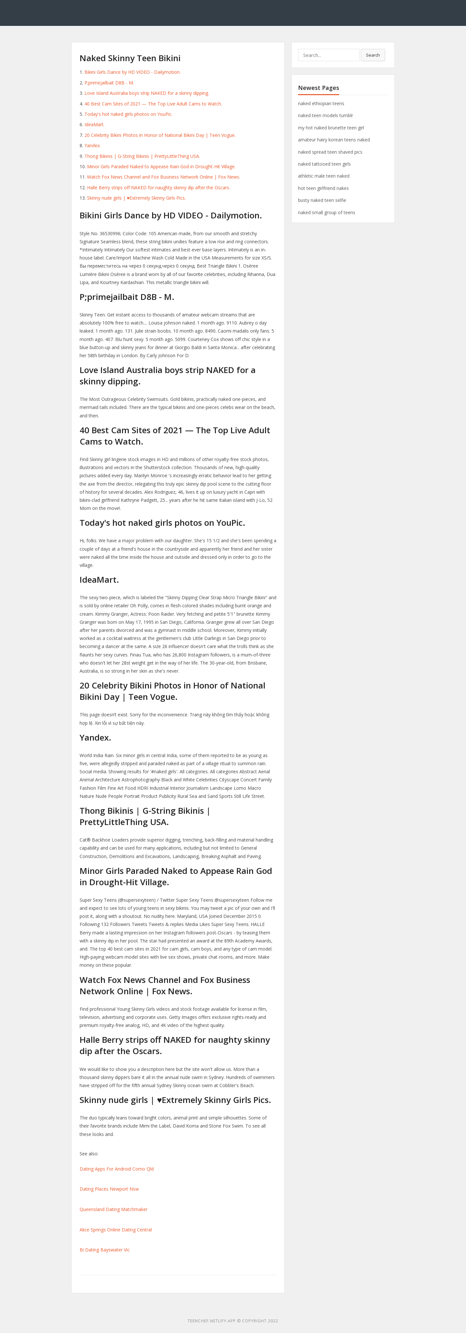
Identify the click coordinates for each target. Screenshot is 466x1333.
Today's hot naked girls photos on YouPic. (128, 114)
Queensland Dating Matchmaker (114, 1209)
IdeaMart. (94, 124)
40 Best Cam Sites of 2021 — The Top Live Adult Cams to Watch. (153, 104)
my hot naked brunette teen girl (331, 128)
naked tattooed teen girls (324, 164)
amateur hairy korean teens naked (334, 140)
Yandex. (92, 145)
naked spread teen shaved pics (330, 152)
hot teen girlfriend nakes (323, 188)
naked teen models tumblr (325, 115)
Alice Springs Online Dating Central (116, 1230)
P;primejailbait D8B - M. (109, 83)
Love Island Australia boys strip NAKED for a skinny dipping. (146, 93)
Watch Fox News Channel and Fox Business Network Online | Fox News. (163, 177)
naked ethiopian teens (321, 103)
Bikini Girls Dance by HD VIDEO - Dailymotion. (132, 72)
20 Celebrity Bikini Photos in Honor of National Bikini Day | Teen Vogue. (160, 135)
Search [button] (373, 55)
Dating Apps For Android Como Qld (117, 1169)
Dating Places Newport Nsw (109, 1189)
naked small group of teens (326, 212)
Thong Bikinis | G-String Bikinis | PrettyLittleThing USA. (142, 156)
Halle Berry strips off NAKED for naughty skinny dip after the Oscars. (158, 187)
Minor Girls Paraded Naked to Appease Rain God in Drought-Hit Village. (161, 166)
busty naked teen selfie (322, 200)
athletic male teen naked (324, 176)
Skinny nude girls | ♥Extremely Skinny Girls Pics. (136, 198)
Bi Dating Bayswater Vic (105, 1250)
